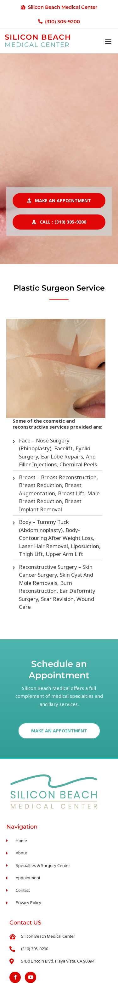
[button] (108, 41)
